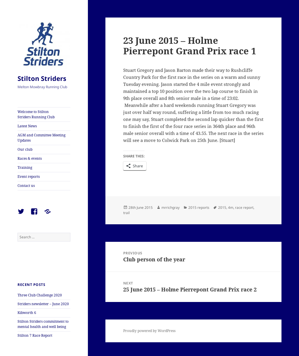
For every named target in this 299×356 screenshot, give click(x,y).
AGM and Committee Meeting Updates (41, 138)
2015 (222, 207)
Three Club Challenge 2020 (40, 295)
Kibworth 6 (27, 312)
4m (230, 207)
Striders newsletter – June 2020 (43, 303)
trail (126, 212)
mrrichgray (170, 207)
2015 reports (198, 207)
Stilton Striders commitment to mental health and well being (43, 324)
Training (25, 167)
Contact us (26, 185)
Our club (25, 149)
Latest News (27, 126)
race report (244, 207)
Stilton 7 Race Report (35, 335)
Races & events (30, 158)
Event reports (29, 176)
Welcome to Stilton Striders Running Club (36, 114)
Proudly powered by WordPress (149, 330)
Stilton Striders (42, 78)
